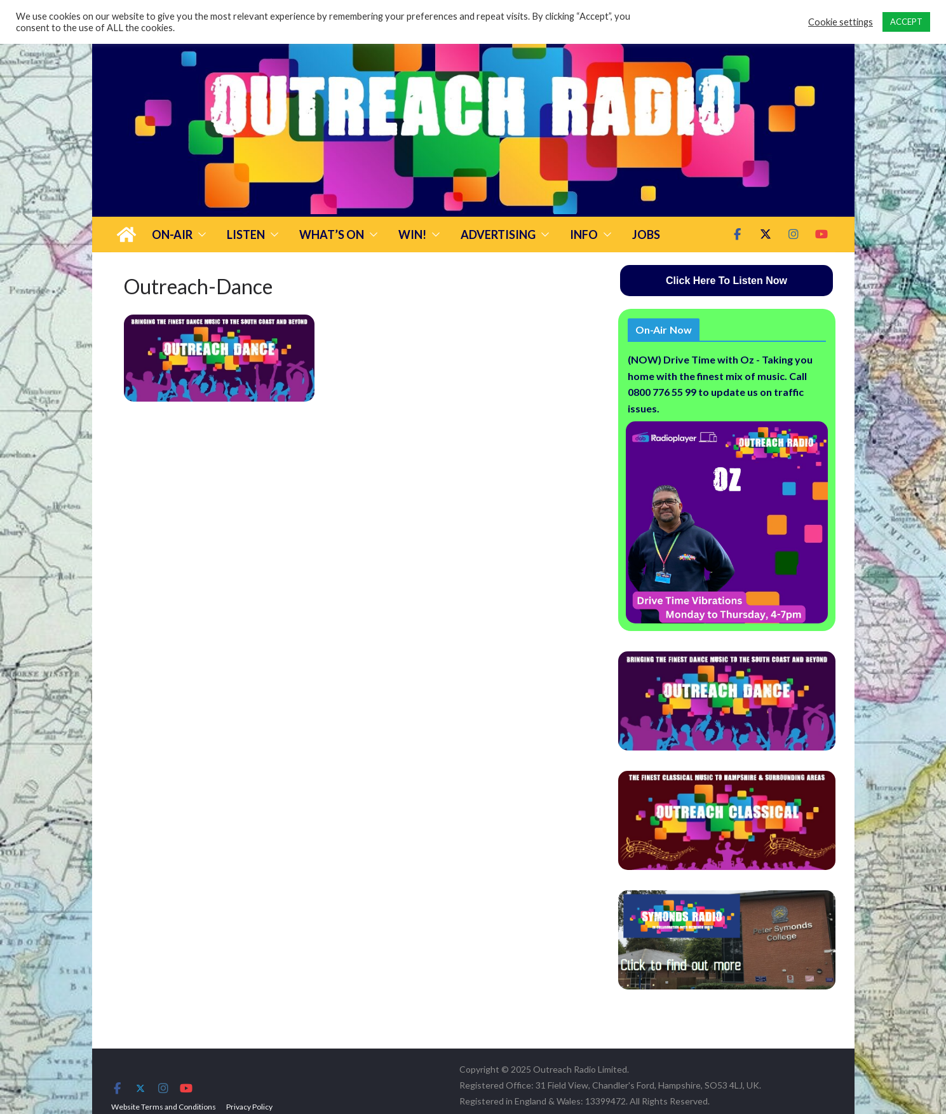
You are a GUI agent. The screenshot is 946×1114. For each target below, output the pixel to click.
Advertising (498, 234)
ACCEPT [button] (906, 22)
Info (584, 234)
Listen (246, 234)
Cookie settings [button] (840, 22)
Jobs (646, 234)
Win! (412, 234)
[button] (199, 234)
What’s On (331, 234)
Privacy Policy (249, 1106)
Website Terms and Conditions (163, 1106)
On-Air (172, 234)
